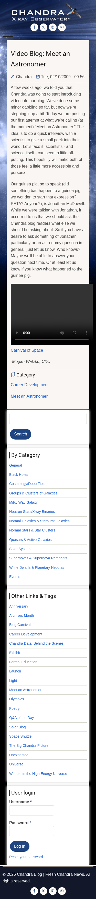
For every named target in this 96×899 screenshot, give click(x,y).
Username (19, 802)
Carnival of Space (27, 350)
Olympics (16, 699)
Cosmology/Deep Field (27, 484)
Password (19, 823)
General (15, 465)
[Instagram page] (53, 27)
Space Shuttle (20, 736)
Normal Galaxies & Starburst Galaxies (39, 521)
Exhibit (14, 653)
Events (14, 577)
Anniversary (18, 606)
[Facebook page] (34, 27)
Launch (15, 671)
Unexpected (18, 755)
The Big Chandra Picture (28, 745)
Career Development (30, 385)
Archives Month (21, 615)
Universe (16, 764)
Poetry (14, 708)
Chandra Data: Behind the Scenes (36, 643)
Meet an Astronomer (29, 396)
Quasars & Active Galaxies (30, 540)
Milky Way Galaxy (23, 502)
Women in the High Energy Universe (38, 774)
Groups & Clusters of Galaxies (33, 493)
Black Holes (18, 474)
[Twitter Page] (43, 27)
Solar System (19, 549)
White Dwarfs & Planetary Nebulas (36, 567)
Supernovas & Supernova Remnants (38, 558)
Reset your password (26, 857)
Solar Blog (17, 727)
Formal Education (23, 662)
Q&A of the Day (21, 718)
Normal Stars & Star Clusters (32, 530)
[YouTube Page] (62, 27)
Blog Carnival (19, 625)
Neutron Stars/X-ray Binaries (32, 512)
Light (13, 681)
